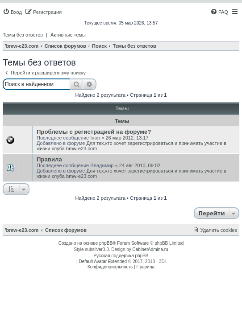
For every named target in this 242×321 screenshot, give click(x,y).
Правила (49, 159)
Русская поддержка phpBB (120, 255)
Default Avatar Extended (103, 261)
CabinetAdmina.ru (150, 249)
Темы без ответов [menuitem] (23, 34)
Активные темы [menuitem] (68, 34)
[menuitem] (12, 12)
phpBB (106, 243)
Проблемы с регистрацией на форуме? (94, 131)
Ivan (95, 137)
